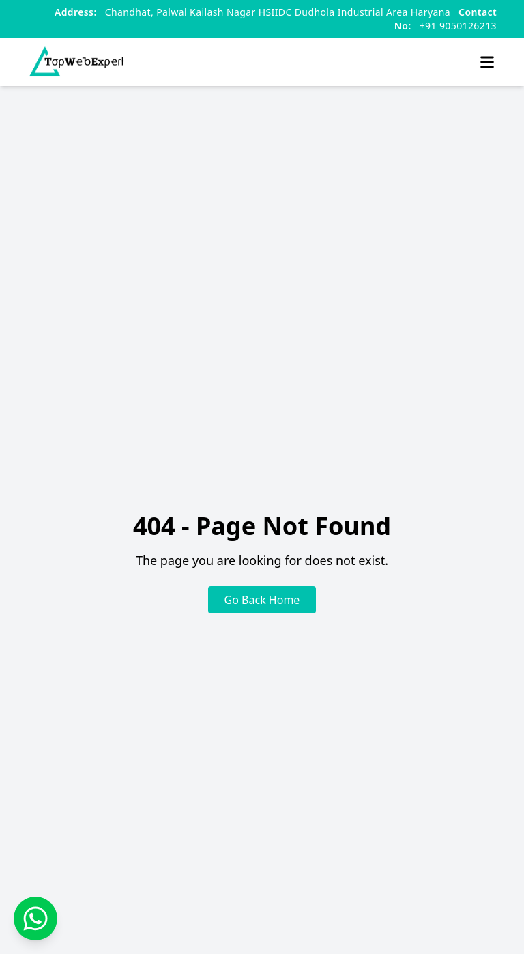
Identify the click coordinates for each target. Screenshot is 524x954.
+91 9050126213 (445, 18)
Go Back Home (262, 599)
